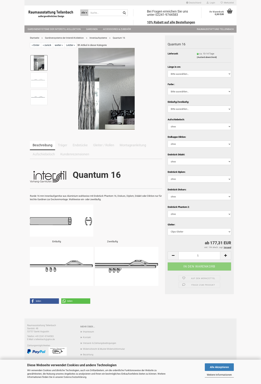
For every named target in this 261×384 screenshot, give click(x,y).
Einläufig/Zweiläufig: (178, 102)
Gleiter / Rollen (103, 145)
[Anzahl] (199, 256)
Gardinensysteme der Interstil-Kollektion (54, 29)
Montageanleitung (133, 145)
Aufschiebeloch (44, 154)
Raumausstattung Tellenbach (215, 29)
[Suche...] (84, 12)
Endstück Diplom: (177, 172)
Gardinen (92, 29)
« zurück (47, 45)
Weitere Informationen (219, 374)
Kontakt (87, 337)
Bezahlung (88, 354)
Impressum (88, 331)
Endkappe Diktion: (177, 137)
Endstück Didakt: (176, 154)
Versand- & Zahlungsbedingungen (99, 343)
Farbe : (171, 84)
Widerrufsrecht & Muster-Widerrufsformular (104, 349)
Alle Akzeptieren (219, 367)
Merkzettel (227, 2)
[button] (193, 2)
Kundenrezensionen (74, 154)
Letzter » (70, 45)
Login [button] (211, 2)
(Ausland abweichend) (207, 57)
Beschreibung (42, 145)
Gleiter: (171, 224)
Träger (62, 145)
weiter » (59, 45)
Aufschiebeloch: (176, 119)
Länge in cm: (174, 67)
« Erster (35, 45)
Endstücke (80, 145)
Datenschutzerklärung (75, 377)
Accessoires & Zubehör (117, 29)
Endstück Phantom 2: (179, 207)
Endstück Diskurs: (177, 189)
